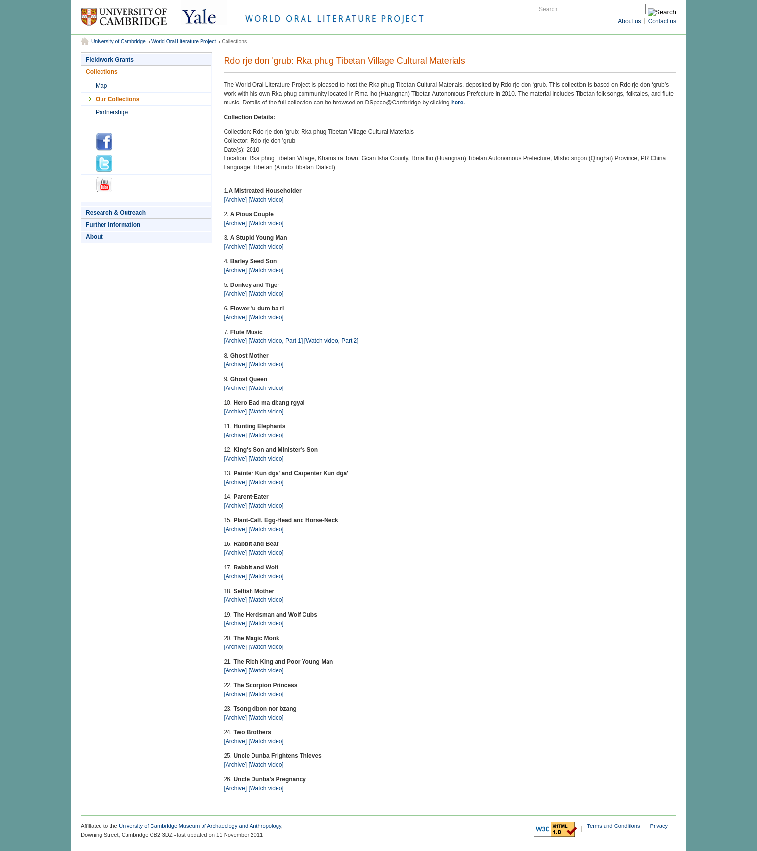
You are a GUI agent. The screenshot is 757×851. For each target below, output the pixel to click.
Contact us (662, 21)
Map (101, 85)
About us (629, 21)
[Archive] (235, 199)
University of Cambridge (118, 41)
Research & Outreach (116, 212)
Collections (102, 71)
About (94, 236)
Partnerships (112, 112)
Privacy (659, 826)
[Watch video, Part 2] (331, 340)
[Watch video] (265, 199)
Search (548, 9)
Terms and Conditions (613, 826)
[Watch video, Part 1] (275, 340)
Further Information (113, 224)
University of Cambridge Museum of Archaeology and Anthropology (200, 826)
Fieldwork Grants (110, 59)
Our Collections (117, 99)
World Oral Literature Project (183, 41)
